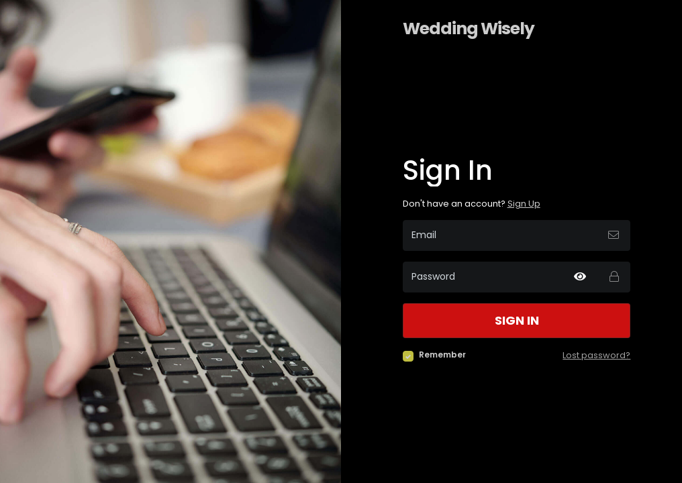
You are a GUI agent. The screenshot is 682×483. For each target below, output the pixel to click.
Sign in (516, 320)
